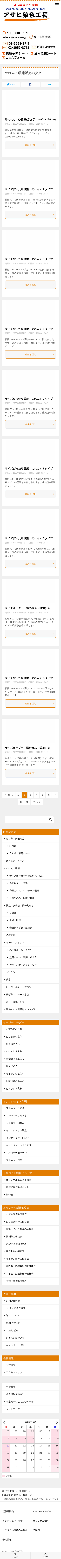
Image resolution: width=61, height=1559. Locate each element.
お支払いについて (15, 1337)
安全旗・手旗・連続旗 (20, 927)
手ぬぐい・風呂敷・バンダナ (21, 1009)
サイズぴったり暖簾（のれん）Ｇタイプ (29, 678)
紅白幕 (12, 846)
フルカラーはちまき (16, 1115)
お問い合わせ (13, 1300)
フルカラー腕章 (14, 1160)
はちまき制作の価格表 (17, 1221)
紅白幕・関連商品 (15, 838)
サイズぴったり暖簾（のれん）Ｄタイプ (29, 398)
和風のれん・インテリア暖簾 (24, 890)
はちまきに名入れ (15, 1036)
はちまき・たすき (15, 860)
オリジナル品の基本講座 (18, 1179)
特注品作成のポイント (17, 1187)
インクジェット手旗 (16, 1130)
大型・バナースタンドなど (23, 965)
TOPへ (45, 1555)
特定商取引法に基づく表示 (20, 1401)
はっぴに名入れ (14, 1088)
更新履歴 (10, 1387)
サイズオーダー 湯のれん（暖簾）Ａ (27, 608)
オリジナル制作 (41, 1520)
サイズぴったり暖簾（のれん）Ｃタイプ (29, 329)
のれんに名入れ (14, 1051)
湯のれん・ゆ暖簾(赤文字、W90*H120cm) (30, 119)
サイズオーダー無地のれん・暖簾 (26, 875)
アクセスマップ (14, 1372)
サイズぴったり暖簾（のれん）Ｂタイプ (29, 259)
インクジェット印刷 (12, 1520)
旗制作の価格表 (14, 1236)
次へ (35, 802)
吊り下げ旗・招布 (15, 1002)
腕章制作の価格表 (15, 1251)
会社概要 (10, 1365)
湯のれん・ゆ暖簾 (18, 883)
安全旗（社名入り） (16, 1058)
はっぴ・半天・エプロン (18, 987)
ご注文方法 (12, 1330)
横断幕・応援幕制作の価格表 (21, 1266)
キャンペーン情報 (15, 1345)
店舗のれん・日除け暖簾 (21, 898)
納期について (13, 1323)
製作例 (9, 1194)
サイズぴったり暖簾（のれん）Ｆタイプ (29, 538)
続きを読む (39, 145)
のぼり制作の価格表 (16, 1244)
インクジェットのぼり (17, 1137)
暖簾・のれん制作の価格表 (20, 1229)
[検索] (29, 819)
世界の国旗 (15, 920)
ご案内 (36, 1530)
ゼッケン (10, 972)
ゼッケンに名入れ (15, 1073)
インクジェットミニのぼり (20, 1145)
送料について (13, 1315)
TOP (16, 1491)
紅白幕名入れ (13, 1044)
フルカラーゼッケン (16, 1152)
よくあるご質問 (17, 1308)
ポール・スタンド (15, 942)
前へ (10, 794)
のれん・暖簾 (13, 868)
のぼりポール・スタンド (21, 950)
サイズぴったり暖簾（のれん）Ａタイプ (29, 189)
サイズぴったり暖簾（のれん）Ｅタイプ (29, 468)
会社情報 (7, 1539)
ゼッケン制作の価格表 (17, 1258)
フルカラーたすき (15, 1108)
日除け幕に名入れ (15, 1081)
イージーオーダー (42, 1511)
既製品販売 (8, 1511)
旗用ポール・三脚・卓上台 (23, 957)
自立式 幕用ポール (19, 853)
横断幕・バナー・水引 (17, 994)
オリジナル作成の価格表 (14, 1530)
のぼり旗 (10, 935)
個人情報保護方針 (15, 1394)
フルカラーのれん (15, 1123)
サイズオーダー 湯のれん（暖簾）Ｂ (27, 747)
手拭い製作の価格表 (16, 1281)
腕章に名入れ (13, 1066)
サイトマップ (13, 1409)
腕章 (8, 979)
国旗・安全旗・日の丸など (20, 905)
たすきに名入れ (14, 1029)
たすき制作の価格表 (16, 1214)
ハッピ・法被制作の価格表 (20, 1273)
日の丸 (12, 913)
